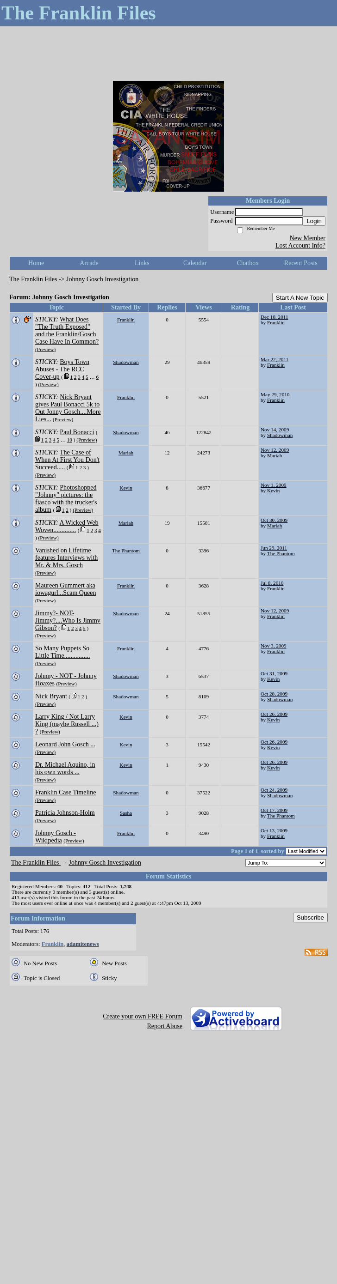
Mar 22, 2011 (274, 359)
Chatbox (248, 263)
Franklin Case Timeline (65, 792)
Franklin (126, 319)
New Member (307, 238)
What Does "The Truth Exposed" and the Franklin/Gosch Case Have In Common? (67, 330)
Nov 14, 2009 (275, 429)
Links (142, 263)
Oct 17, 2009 (274, 810)
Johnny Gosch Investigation (102, 279)
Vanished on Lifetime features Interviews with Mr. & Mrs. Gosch (66, 558)
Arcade (89, 263)
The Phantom (126, 550)
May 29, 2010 (275, 394)
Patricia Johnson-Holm (65, 812)
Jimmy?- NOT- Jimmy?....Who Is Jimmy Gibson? (67, 620)
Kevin (125, 488)
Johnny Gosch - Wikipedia (55, 837)
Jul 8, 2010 (272, 583)
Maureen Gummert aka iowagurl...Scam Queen (65, 589)
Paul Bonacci (77, 432)
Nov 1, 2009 (274, 485)
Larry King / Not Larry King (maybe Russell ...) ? (67, 724)
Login (314, 221)
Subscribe (310, 917)
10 (69, 439)
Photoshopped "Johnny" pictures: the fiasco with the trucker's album (66, 498)
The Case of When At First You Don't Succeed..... (67, 460)
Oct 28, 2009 (274, 694)
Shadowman (125, 362)
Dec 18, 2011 (274, 317)
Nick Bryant (51, 696)
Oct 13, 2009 (274, 830)
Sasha (126, 813)
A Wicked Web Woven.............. (67, 526)
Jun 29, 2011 (274, 548)
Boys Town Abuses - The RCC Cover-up (62, 369)
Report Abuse (164, 1026)
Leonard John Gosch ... (65, 744)
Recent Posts (301, 263)
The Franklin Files (34, 279)
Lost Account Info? (300, 245)
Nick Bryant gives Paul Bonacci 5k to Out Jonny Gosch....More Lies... (68, 408)
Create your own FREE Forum (142, 1016)
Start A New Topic (300, 297)
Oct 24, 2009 (274, 790)
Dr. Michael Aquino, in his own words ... (65, 768)
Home (36, 263)
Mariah (126, 452)
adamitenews (83, 944)
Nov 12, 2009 (275, 450)
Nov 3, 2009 (274, 645)
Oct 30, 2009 (274, 520)
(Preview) (45, 349)
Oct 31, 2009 (274, 673)
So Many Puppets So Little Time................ (62, 652)
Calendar (195, 263)
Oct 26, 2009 (274, 714)
